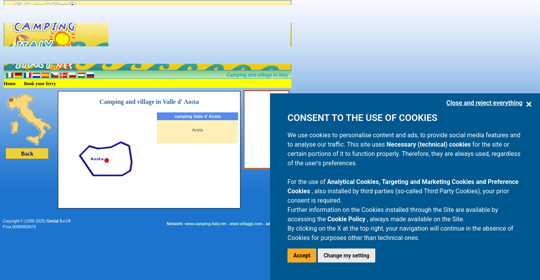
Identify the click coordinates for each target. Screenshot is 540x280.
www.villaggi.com (246, 224)
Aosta (197, 130)
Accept (301, 255)
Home (10, 83)
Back (27, 153)
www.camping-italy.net (205, 224)
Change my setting (346, 255)
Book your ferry (40, 83)
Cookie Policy (347, 219)
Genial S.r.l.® (59, 221)
